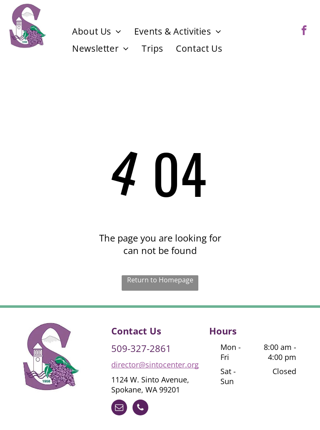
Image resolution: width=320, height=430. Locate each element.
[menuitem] (97, 31)
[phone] (140, 408)
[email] (119, 408)
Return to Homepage (160, 279)
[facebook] (304, 31)
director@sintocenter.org (155, 365)
